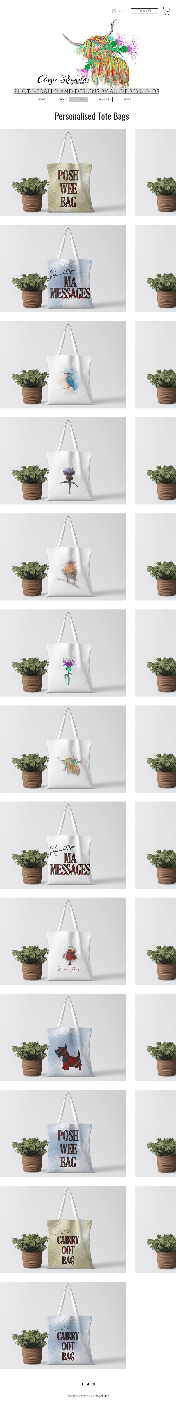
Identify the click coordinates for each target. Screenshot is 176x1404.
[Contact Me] (144, 10)
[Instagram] (93, 1384)
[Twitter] (88, 1384)
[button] (166, 11)
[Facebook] (82, 1384)
